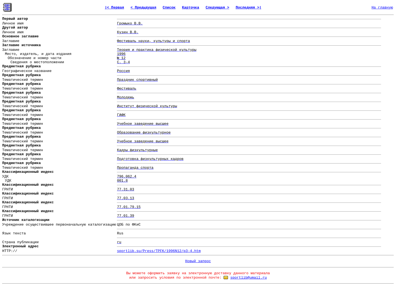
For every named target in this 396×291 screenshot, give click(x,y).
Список (169, 7)
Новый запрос (198, 261)
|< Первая (114, 7)
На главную (382, 7)
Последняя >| (249, 7)
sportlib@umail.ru (248, 278)
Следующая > (217, 7)
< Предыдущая (143, 7)
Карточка (190, 7)
